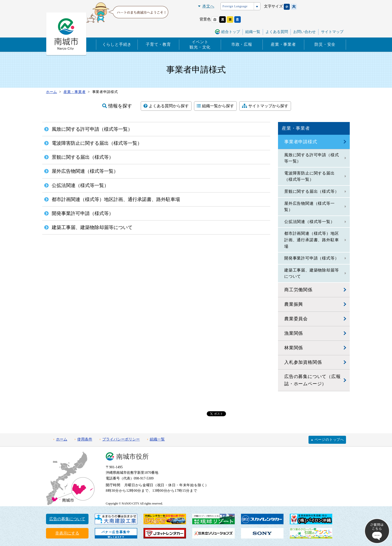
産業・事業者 (283, 44)
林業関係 (293, 347)
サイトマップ (332, 32)
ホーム (61, 439)
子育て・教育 (158, 44)
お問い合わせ (304, 32)
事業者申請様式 (300, 141)
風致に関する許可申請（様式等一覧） (311, 158)
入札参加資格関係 (303, 362)
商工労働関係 (298, 289)
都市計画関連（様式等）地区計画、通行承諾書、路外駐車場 (311, 239)
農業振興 (293, 304)
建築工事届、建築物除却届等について (311, 273)
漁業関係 (293, 333)
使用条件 (84, 439)
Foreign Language (235, 6)
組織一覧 (252, 32)
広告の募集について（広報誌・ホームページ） (312, 380)
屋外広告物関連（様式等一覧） (309, 206)
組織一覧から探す (215, 106)
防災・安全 (325, 44)
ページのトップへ (329, 440)
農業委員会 (296, 318)
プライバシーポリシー (121, 439)
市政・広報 (241, 44)
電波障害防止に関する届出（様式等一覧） (309, 176)
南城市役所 (132, 456)
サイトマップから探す (265, 106)
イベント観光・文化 (200, 44)
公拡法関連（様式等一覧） (309, 222)
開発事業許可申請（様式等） (311, 258)
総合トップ (230, 32)
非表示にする (67, 533)
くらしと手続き (117, 44)
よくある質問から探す (166, 106)
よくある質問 (277, 32)
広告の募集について (67, 519)
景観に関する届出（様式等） (311, 191)
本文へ (208, 6)
